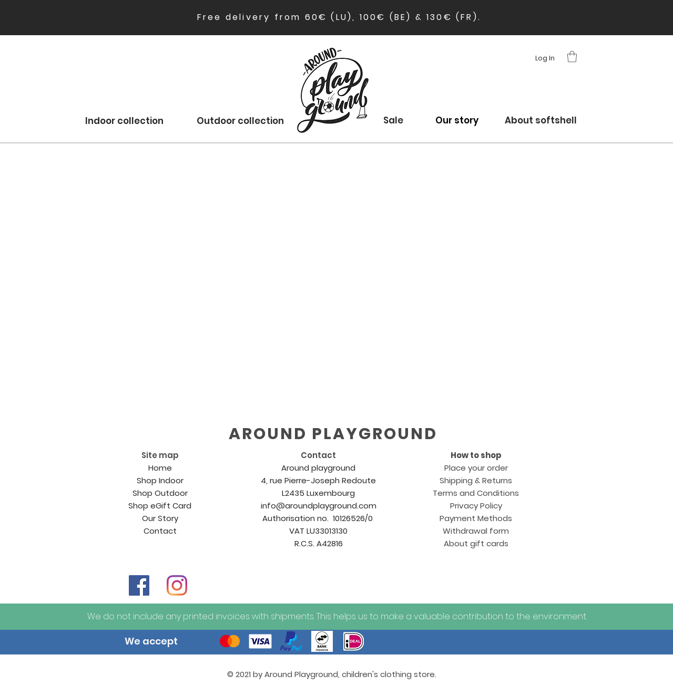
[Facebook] (139, 585)
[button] (572, 56)
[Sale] (393, 120)
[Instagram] (177, 585)
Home (160, 467)
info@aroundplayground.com (318, 505)
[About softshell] (540, 120)
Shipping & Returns (476, 480)
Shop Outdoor (160, 492)
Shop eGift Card (159, 505)
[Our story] (456, 120)
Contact (160, 530)
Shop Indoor (160, 480)
